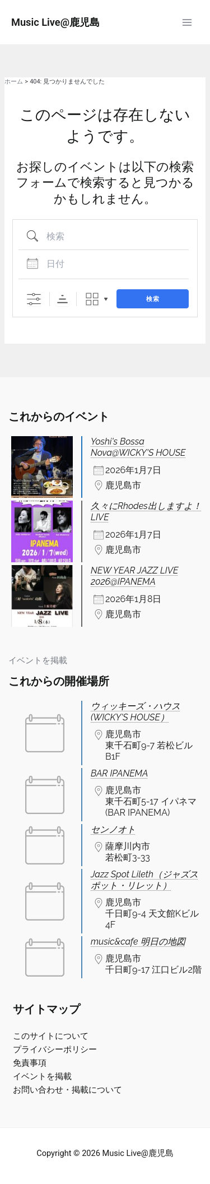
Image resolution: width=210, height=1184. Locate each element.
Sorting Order (62, 299)
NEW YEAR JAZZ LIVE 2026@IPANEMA (134, 576)
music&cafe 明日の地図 (138, 941)
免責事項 (29, 1063)
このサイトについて (50, 1036)
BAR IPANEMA (119, 773)
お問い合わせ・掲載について (67, 1090)
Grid (92, 299)
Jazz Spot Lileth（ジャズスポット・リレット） (144, 880)
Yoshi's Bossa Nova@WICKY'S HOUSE (138, 447)
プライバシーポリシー (55, 1049)
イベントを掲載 (37, 660)
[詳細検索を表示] (34, 299)
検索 (153, 299)
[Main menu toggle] (187, 22)
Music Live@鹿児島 (55, 22)
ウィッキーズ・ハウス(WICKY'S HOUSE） (135, 712)
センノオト (113, 829)
